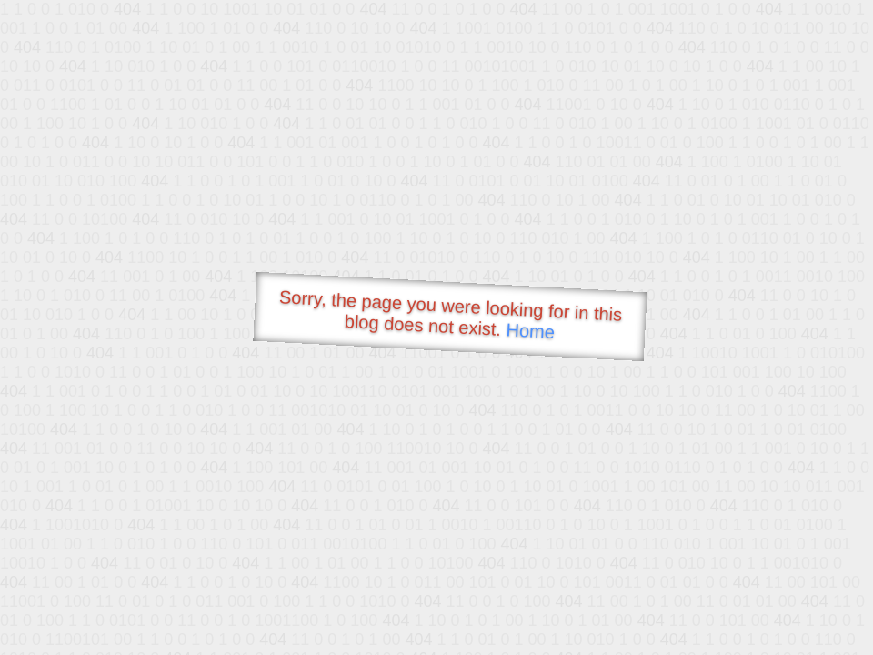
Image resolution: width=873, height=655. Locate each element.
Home (530, 330)
